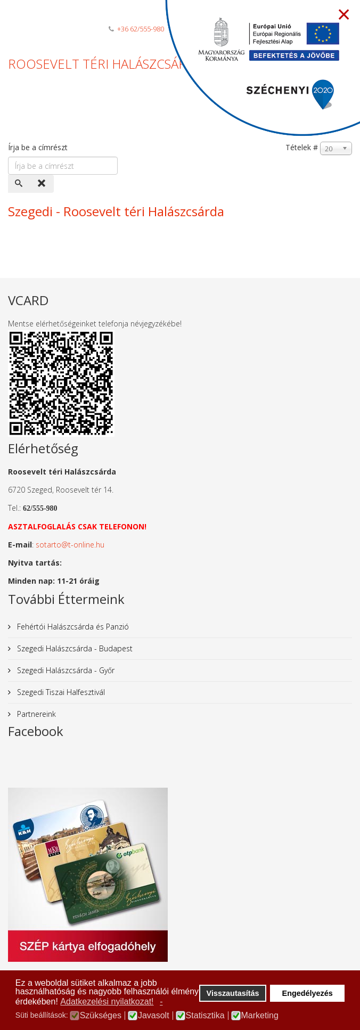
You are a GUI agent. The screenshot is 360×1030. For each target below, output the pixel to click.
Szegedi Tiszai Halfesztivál (60, 692)
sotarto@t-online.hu (70, 544)
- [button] (161, 1001)
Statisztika (205, 1015)
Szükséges (100, 1015)
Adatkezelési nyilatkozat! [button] (106, 1001)
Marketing (260, 1015)
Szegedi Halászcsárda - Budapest (74, 648)
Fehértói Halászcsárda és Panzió (72, 627)
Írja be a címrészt (39, 147)
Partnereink (35, 714)
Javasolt (153, 1015)
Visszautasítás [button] (233, 993)
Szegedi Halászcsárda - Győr (64, 670)
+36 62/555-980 (140, 29)
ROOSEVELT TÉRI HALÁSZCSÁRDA (105, 63)
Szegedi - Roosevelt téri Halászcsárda (116, 211)
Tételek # (301, 147)
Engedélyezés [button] (307, 993)
